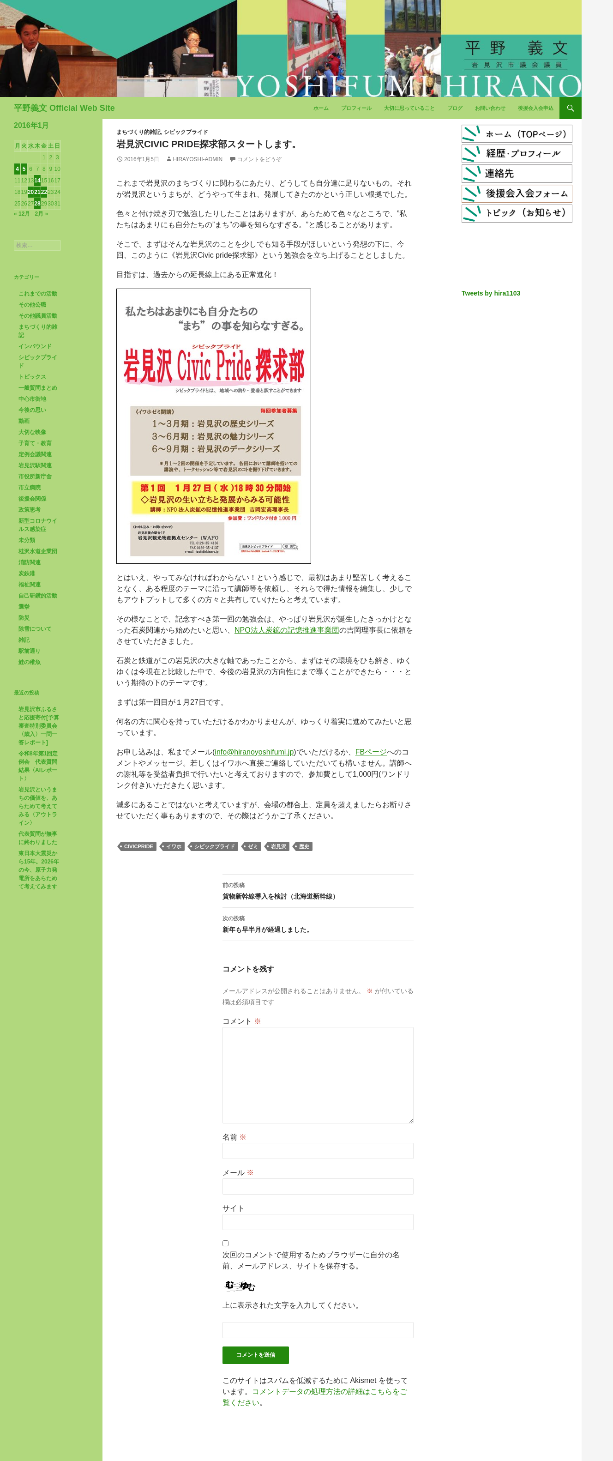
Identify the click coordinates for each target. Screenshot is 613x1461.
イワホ (173, 846)
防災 (24, 618)
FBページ (371, 752)
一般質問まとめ (37, 388)
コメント (241, 1021)
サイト (233, 1208)
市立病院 (29, 487)
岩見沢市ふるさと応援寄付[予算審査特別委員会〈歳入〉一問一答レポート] (38, 726)
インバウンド (35, 346)
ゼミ (253, 846)
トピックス (32, 377)
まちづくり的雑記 (138, 132)
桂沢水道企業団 (37, 551)
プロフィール (356, 108)
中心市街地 (32, 399)
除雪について (35, 629)
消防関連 (29, 562)
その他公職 (32, 305)
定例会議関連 (35, 454)
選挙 (24, 607)
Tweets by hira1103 (491, 293)
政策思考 (29, 510)
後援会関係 (32, 498)
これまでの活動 (37, 293)
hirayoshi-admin (197, 159)
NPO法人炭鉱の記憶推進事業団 (286, 630)
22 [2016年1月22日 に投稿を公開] (44, 192)
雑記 (24, 640)
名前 (234, 1137)
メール (238, 1173)
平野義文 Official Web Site (64, 108)
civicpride (138, 846)
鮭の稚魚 (29, 662)
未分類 (26, 540)
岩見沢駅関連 (35, 465)
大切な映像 (32, 432)
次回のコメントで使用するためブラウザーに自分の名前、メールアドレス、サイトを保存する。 (311, 1260)
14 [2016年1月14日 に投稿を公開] (37, 180)
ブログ (455, 108)
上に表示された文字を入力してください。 (292, 1305)
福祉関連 (29, 584)
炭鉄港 (26, 573)
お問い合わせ (490, 108)
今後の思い (32, 410)
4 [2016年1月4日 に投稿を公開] (17, 169)
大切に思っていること (409, 108)
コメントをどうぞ (259, 159)
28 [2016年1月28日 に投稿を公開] (37, 203)
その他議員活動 (37, 316)
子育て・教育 (35, 443)
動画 (24, 421)
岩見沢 (278, 846)
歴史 (304, 846)
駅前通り (29, 651)
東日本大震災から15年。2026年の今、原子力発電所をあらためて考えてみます (38, 870)
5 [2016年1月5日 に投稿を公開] (24, 169)
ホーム (321, 108)
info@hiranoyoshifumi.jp (254, 752)
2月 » (41, 214)
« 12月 (22, 214)
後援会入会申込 (535, 108)
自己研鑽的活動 (37, 595)
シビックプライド (186, 132)
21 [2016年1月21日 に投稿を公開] (37, 192)
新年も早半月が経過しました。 (318, 923)
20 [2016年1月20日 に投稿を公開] (31, 192)
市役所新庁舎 (35, 476)
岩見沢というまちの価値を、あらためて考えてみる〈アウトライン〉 (37, 806)
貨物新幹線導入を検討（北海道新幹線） (318, 890)
